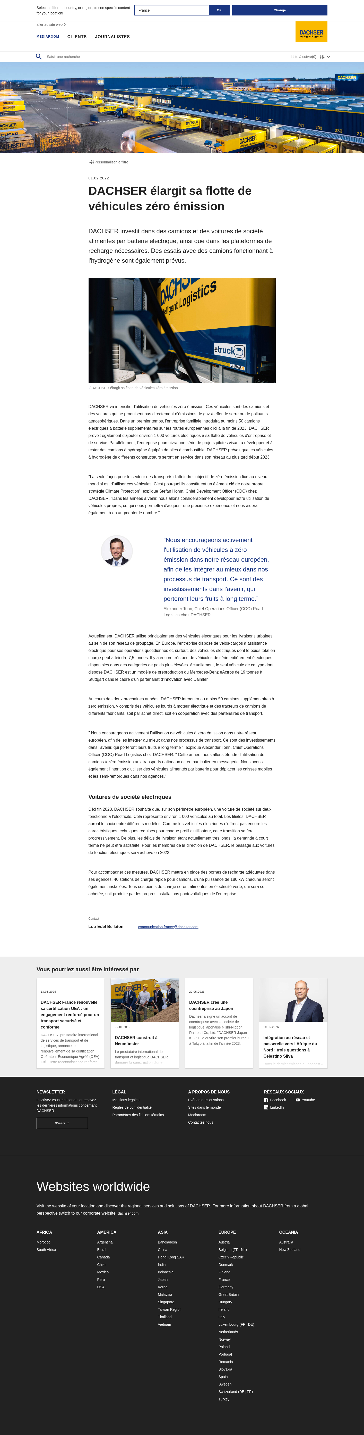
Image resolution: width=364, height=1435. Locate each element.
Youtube (305, 1100)
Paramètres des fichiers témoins (138, 1115)
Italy (222, 1317)
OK (219, 10)
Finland (224, 1272)
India (162, 1265)
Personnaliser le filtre (108, 162)
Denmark (226, 1265)
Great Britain (229, 1294)
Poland (224, 1347)
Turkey (224, 1399)
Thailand (165, 1317)
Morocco (43, 1242)
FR (236, 1250)
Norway (225, 1339)
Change (280, 10)
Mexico (103, 1272)
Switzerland (228, 1392)
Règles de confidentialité (132, 1107)
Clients (82, 37)
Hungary (225, 1302)
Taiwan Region (169, 1309)
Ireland (224, 1309)
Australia (286, 1242)
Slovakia (225, 1369)
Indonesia (166, 1272)
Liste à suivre (303, 57)
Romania (226, 1362)
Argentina (105, 1242)
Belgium (225, 1250)
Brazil (101, 1250)
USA (101, 1287)
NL (243, 1250)
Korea (162, 1287)
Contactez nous (200, 1122)
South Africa (46, 1250)
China (162, 1250)
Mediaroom (51, 37)
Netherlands (228, 1332)
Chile (101, 1265)
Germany (226, 1287)
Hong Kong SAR (171, 1257)
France (224, 1280)
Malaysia (165, 1294)
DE (250, 1324)
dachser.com (129, 1213)
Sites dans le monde (204, 1107)
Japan (163, 1280)
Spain (223, 1377)
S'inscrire (62, 1123)
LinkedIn (274, 1107)
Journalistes (118, 37)
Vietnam (164, 1324)
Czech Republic (231, 1257)
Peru (101, 1280)
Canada (103, 1257)
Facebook (275, 1100)
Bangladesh (167, 1242)
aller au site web (52, 24)
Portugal (225, 1354)
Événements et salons (206, 1100)
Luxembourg (229, 1324)
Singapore (166, 1302)
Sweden (225, 1384)
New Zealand (289, 1250)
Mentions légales (126, 1100)
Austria (224, 1242)
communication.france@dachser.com (172, 926)
